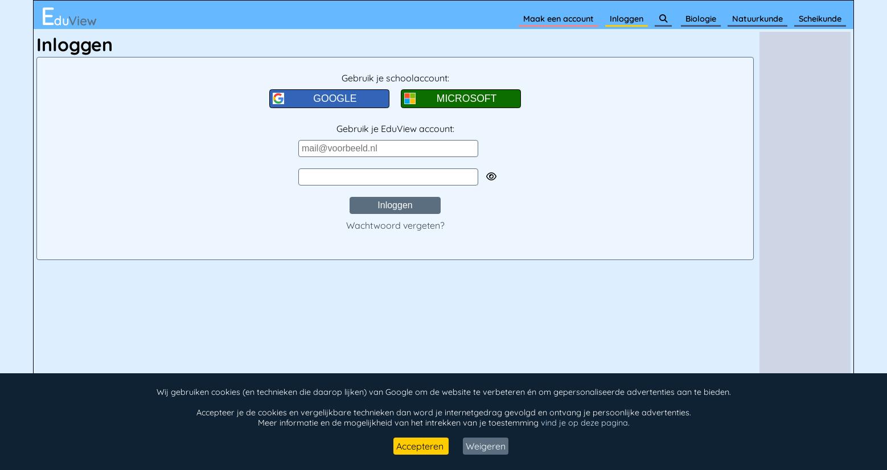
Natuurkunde (757, 19)
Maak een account (558, 19)
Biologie (700, 19)
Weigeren (486, 446)
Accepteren (421, 446)
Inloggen (626, 19)
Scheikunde (820, 19)
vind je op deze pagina (584, 423)
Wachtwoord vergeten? (395, 225)
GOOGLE (315, 98)
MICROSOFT (450, 98)
